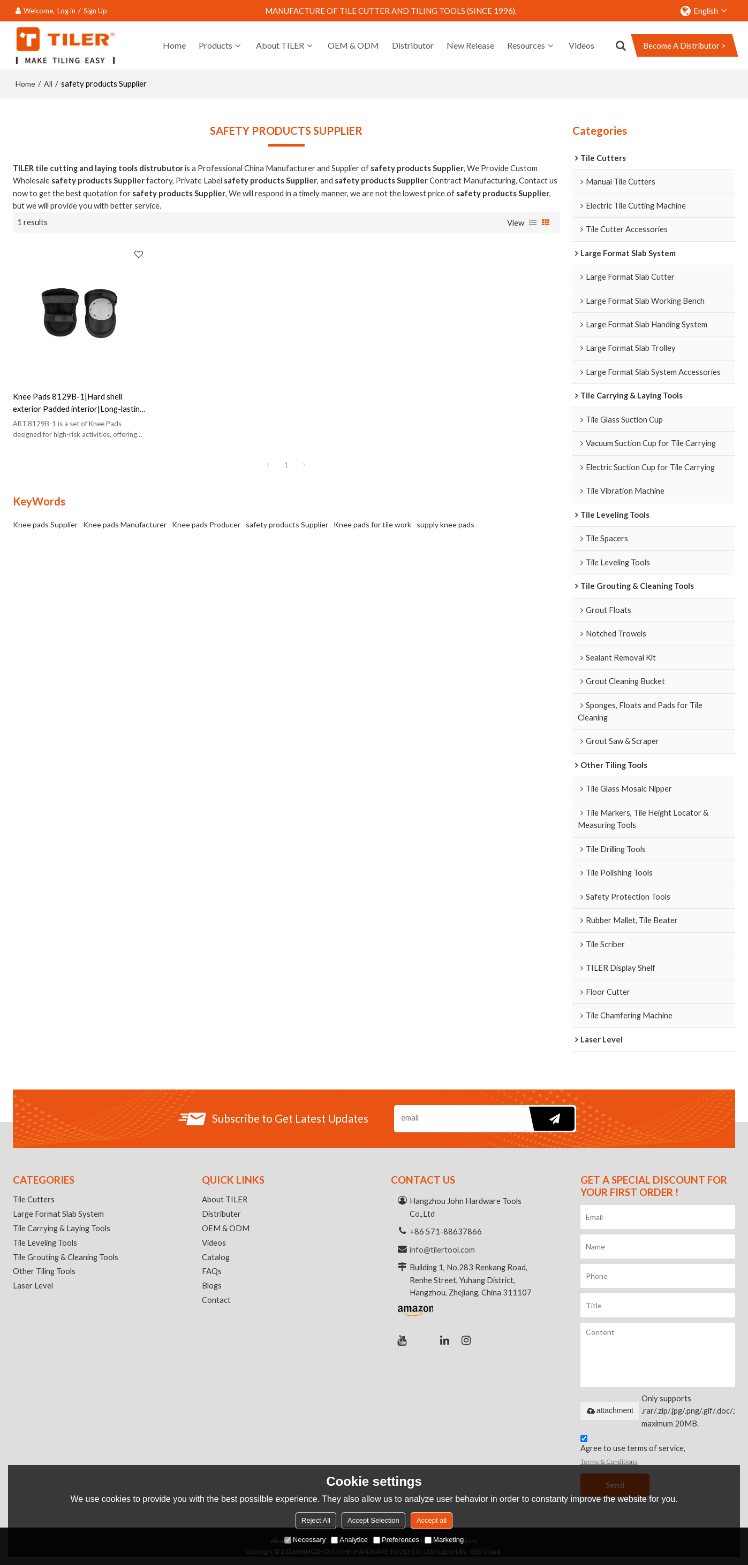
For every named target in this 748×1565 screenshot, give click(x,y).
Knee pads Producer (206, 516)
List (532, 222)
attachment (609, 1410)
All (48, 83)
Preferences (396, 1540)
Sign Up (95, 10)
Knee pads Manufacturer (125, 516)
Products (215, 45)
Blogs (212, 1286)
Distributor (413, 45)
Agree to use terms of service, (632, 1451)
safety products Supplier (287, 516)
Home (174, 45)
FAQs (212, 1271)
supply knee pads (445, 516)
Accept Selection (373, 1520)
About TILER (280, 45)
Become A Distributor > (684, 45)
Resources (526, 45)
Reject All (315, 1520)
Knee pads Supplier (45, 516)
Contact (216, 1300)
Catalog (216, 1257)
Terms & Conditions (609, 1461)
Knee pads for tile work (372, 516)
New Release (470, 45)
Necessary (305, 1540)
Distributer (221, 1213)
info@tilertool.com (442, 1249)
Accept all (432, 1520)
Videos (581, 45)
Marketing (444, 1540)
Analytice (349, 1540)
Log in (66, 10)
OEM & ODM (353, 45)
